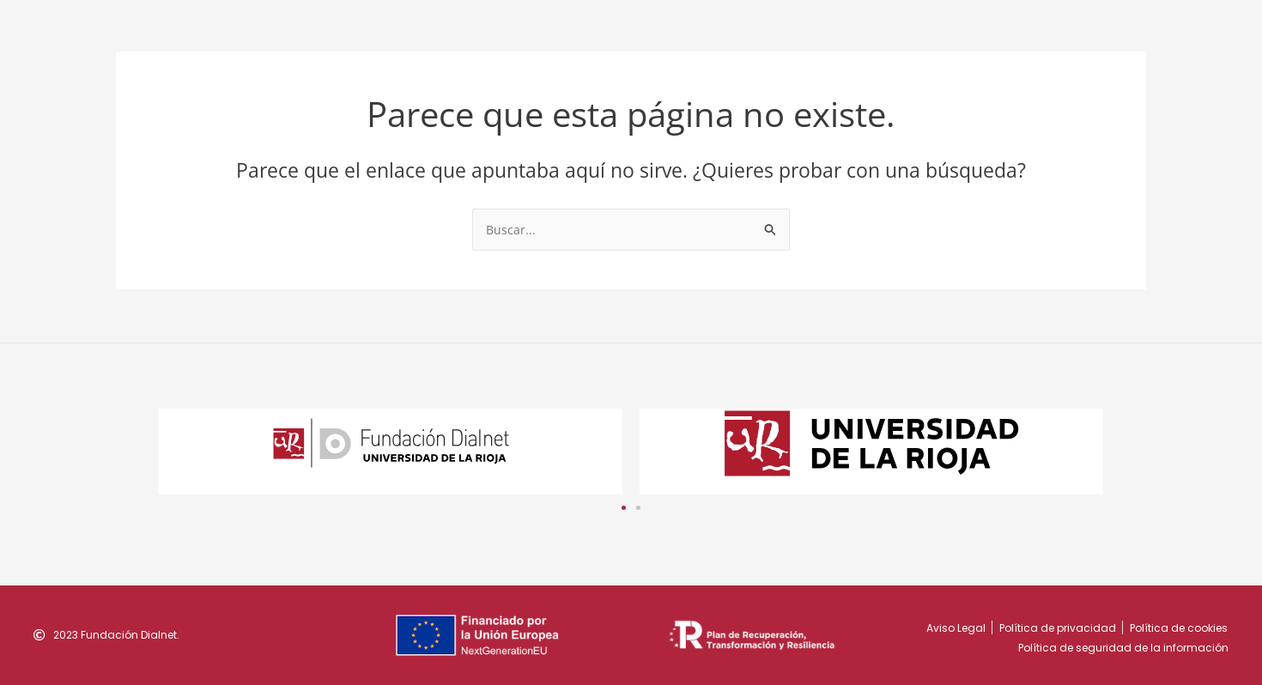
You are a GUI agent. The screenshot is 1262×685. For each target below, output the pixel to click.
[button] (624, 508)
